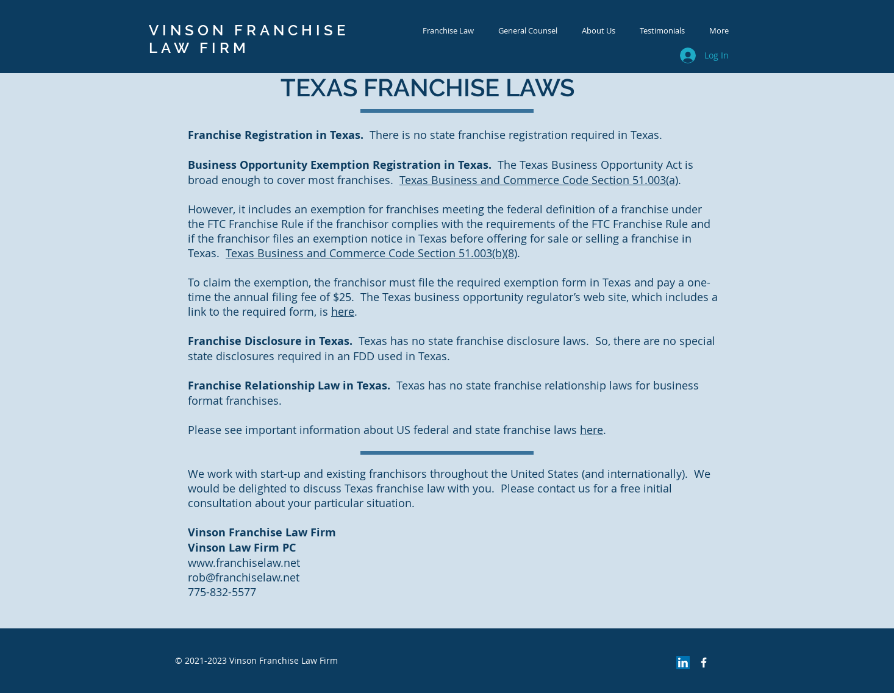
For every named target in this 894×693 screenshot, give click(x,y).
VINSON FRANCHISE (249, 30)
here (342, 311)
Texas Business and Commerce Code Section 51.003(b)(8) (371, 253)
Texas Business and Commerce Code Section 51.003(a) (538, 179)
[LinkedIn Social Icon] (683, 662)
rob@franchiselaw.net (243, 577)
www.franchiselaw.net (244, 562)
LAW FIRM (199, 48)
